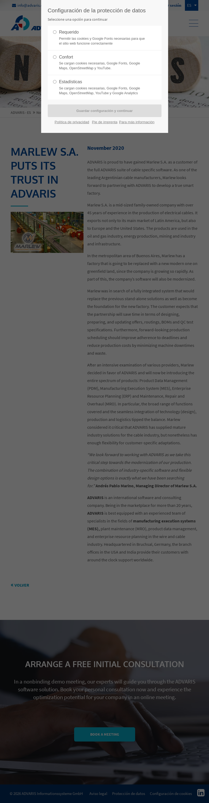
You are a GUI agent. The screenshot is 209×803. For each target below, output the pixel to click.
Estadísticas (102, 87)
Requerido (102, 38)
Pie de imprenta (104, 122)
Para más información (136, 122)
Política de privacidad (72, 122)
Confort (102, 63)
